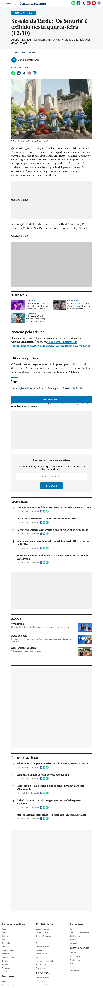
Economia (6, 943)
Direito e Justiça (8, 985)
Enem (38, 943)
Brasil (4, 940)
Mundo (5, 947)
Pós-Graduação (42, 964)
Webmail (73, 943)
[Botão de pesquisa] (14, 3)
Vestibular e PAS (42, 954)
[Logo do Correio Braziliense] (33, 3)
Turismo (5, 971)
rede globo (55, 388)
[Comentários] (35, 74)
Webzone (73, 940)
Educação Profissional (44, 961)
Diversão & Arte (8, 950)
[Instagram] (89, 4)
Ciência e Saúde (8, 957)
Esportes (5, 954)
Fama (72, 929)
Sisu (37, 957)
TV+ (71, 967)
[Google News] (99, 4)
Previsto (39, 981)
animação (18, 388)
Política (5, 936)
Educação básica (42, 929)
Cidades (5, 932)
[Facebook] (78, 4)
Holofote (5, 964)
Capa (4, 929)
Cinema (73, 953)
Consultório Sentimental (79, 932)
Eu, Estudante (45, 924)
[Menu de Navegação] (6, 3)
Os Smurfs (41, 388)
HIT (71, 963)
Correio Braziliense (14, 924)
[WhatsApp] (73, 4)
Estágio (39, 940)
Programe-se (75, 956)
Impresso (8, 976)
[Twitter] (84, 4)
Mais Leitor (74, 971)
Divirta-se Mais (79, 947)
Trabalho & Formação (44, 936)
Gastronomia (75, 936)
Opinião (5, 961)
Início (16, 53)
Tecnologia (6, 968)
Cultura (39, 950)
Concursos (43, 972)
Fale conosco (41, 968)
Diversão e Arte (28, 53)
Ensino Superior (42, 932)
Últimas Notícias (42, 947)
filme (29, 388)
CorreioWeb (77, 924)
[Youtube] (94, 4)
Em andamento (42, 985)
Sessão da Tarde (73, 388)
